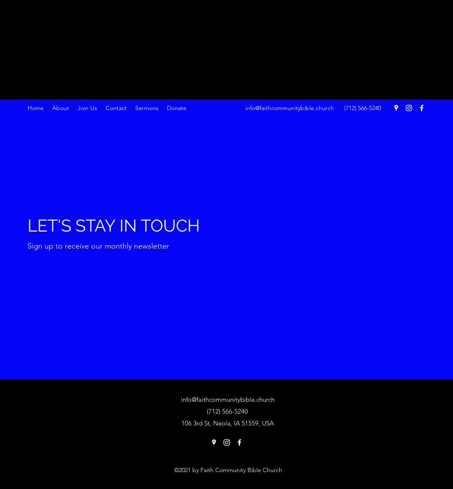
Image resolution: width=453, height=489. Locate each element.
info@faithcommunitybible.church (289, 108)
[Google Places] (396, 108)
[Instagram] (409, 108)
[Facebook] (421, 108)
